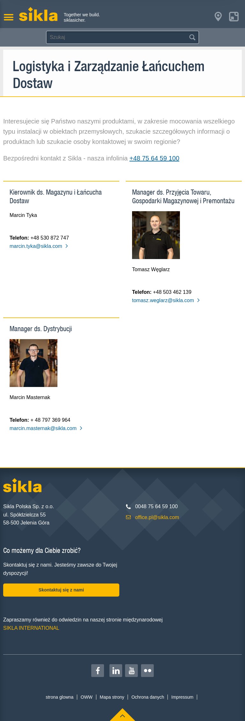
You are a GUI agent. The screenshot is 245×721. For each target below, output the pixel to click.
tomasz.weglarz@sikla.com (166, 300)
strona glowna (59, 697)
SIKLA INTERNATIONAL (31, 628)
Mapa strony (112, 697)
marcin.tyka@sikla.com (39, 246)
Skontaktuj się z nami (61, 589)
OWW (87, 697)
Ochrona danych (147, 697)
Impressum (182, 697)
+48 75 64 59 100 (154, 158)
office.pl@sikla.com (157, 517)
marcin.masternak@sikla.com (46, 428)
